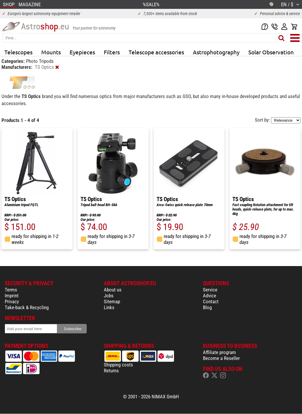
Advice (209, 296)
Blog (207, 307)
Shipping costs (118, 365)
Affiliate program (219, 352)
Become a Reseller (221, 358)
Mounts (51, 52)
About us (113, 290)
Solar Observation (271, 52)
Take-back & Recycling (27, 307)
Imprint (12, 296)
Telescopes (18, 52)
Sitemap (112, 301)
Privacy (12, 301)
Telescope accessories (156, 52)
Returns (111, 371)
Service (210, 290)
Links (109, 307)
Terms (11, 290)
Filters (112, 52)
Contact (211, 301)
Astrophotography (216, 52)
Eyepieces (82, 52)
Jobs (109, 296)
